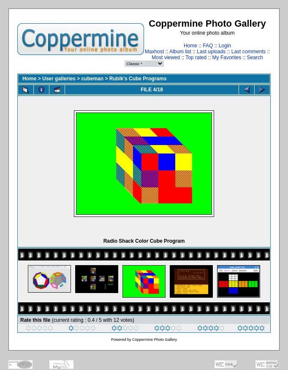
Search (255, 57)
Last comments (248, 52)
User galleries (59, 79)
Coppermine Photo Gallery (154, 339)
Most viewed (166, 57)
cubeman (92, 79)
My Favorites (227, 57)
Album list (180, 52)
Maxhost (154, 52)
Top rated (195, 57)
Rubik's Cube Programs (138, 79)
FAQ (208, 46)
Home (190, 46)
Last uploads (211, 52)
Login (225, 46)
